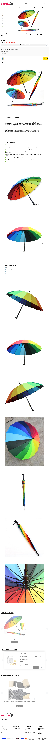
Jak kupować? (27, 728)
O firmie (2, 728)
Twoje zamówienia (16, 728)
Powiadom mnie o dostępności (23, 44)
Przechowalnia (15, 731)
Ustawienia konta (16, 729)
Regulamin (39, 731)
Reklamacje (40, 733)
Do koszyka (14, 641)
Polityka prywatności (41, 729)
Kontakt (2, 731)
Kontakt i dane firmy (4, 729)
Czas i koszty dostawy (29, 731)
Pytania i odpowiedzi (41, 728)
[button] (42, 3)
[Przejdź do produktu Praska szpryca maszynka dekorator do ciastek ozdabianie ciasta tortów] (11, 660)
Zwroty (39, 732)
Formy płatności (28, 729)
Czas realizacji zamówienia (30, 732)
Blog (1, 732)
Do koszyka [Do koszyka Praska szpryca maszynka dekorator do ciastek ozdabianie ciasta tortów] (35, 667)
